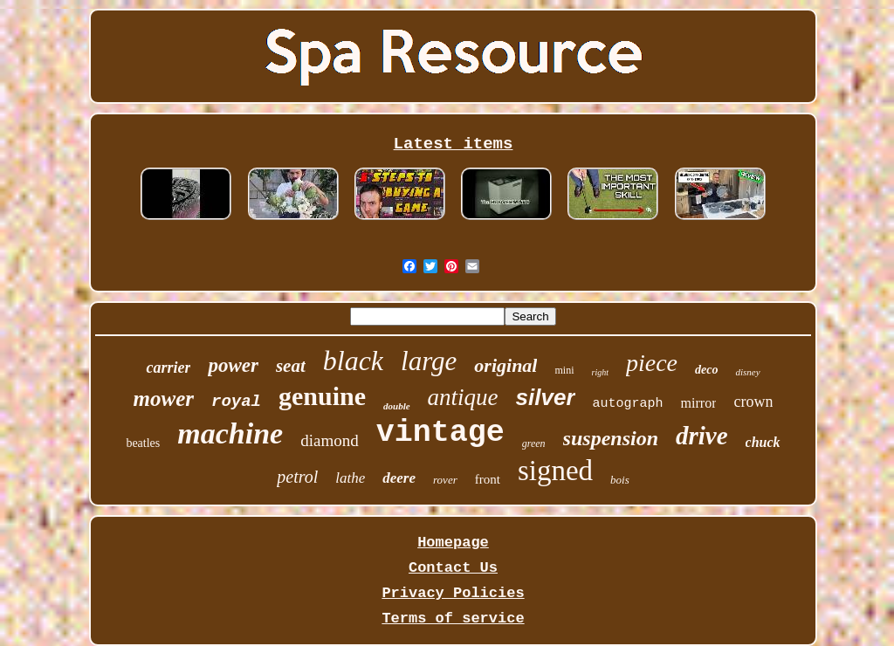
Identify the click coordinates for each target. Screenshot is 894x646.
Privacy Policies (453, 593)
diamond (329, 440)
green (534, 443)
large (429, 361)
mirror (699, 402)
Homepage (453, 542)
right (600, 372)
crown (753, 401)
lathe (350, 478)
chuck (763, 442)
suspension (610, 438)
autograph (628, 403)
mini (564, 370)
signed (555, 470)
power (233, 365)
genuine (322, 395)
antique (463, 397)
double (396, 406)
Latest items (453, 144)
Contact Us (453, 568)
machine (230, 433)
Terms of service (453, 618)
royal (236, 401)
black (353, 360)
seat (291, 365)
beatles (143, 443)
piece (651, 362)
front (487, 479)
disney (747, 372)
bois (619, 479)
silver (545, 397)
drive (702, 436)
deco (706, 369)
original (505, 365)
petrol (297, 476)
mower (164, 398)
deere (399, 478)
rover (445, 479)
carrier (168, 367)
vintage (440, 433)
